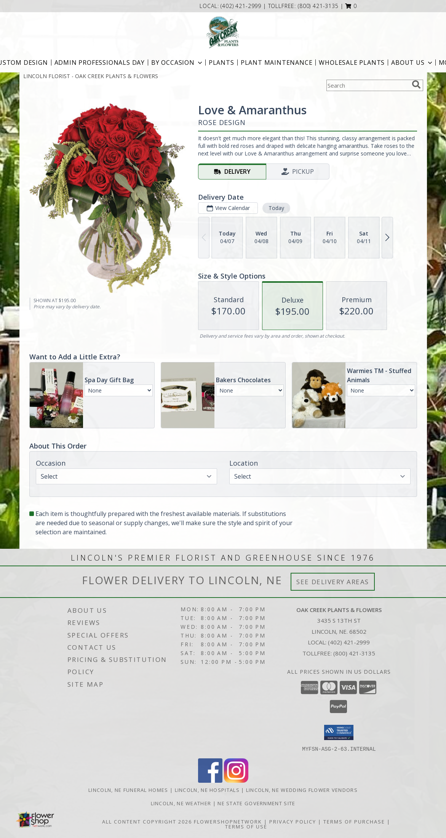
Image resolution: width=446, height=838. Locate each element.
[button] (351, 6)
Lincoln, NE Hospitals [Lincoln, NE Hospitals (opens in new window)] (207, 789)
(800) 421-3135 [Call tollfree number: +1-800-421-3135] (318, 6)
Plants (221, 62)
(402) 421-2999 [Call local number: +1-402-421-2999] (242, 6)
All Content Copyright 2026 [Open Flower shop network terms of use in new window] (147, 821)
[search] (416, 84)
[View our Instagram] (236, 780)
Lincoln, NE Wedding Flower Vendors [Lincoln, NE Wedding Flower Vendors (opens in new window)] (302, 789)
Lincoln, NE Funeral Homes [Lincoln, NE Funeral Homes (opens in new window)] (128, 789)
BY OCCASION (177, 62)
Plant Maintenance (277, 62)
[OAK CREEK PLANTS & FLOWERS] (223, 32)
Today (276, 208)
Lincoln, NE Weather (181, 803)
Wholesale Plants (352, 62)
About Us (412, 62)
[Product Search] (367, 85)
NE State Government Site (256, 803)
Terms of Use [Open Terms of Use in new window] (246, 826)
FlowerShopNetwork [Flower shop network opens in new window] (228, 821)
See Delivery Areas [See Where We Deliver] (332, 581)
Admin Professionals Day (99, 62)
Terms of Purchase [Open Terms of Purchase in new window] (354, 821)
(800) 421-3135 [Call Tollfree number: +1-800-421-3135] (354, 653)
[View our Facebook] (210, 780)
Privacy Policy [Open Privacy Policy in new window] (292, 821)
